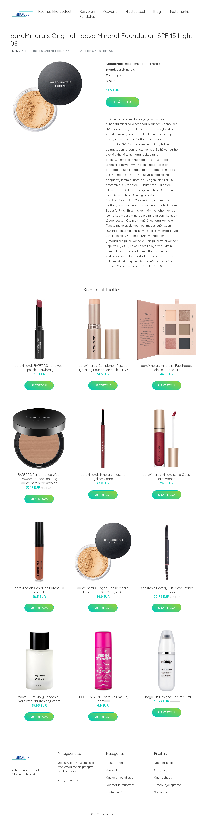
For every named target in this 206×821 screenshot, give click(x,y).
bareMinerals (151, 64)
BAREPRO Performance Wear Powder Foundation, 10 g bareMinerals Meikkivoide (39, 479)
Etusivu (15, 51)
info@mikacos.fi (69, 780)
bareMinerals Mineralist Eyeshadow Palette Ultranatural (166, 368)
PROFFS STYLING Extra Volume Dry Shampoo (103, 699)
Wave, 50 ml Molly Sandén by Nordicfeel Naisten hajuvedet (39, 699)
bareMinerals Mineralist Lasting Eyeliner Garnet (102, 477)
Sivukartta (161, 792)
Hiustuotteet (135, 11)
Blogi (157, 11)
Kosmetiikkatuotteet (54, 11)
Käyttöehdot (163, 777)
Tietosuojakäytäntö (167, 785)
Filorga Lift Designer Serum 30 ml (167, 697)
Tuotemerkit (179, 11)
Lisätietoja (122, 102)
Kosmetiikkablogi (166, 763)
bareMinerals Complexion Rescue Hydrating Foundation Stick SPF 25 (103, 368)
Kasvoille (110, 11)
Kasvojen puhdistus (87, 14)
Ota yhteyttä (162, 770)
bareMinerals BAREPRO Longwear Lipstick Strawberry (39, 368)
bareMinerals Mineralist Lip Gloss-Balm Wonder (167, 477)
